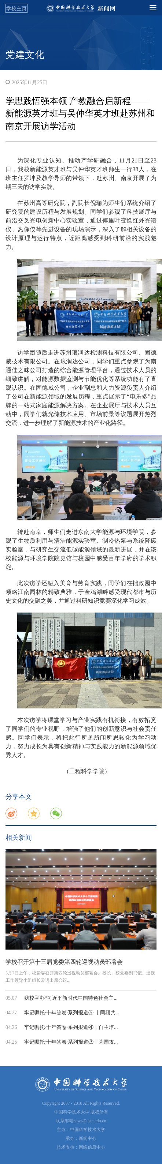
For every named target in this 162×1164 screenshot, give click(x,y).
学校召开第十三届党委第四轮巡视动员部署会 (64, 962)
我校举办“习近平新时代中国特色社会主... (71, 998)
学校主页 (16, 8)
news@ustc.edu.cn (89, 1120)
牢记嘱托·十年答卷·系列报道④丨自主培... (71, 1027)
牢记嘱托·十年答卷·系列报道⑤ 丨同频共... (71, 1012)
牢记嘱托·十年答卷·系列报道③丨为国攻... (71, 1042)
